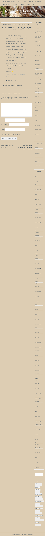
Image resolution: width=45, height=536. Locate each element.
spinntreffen (39, 515)
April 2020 (37, 232)
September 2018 (38, 273)
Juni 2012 (36, 437)
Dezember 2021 (38, 204)
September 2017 (38, 299)
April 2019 (36, 255)
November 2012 (38, 424)
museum (37, 503)
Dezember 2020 (38, 217)
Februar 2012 (37, 447)
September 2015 (38, 347)
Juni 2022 (36, 196)
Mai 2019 (36, 253)
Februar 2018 (37, 288)
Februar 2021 (37, 214)
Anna (15, 84)
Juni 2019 (36, 250)
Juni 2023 (36, 181)
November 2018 (38, 268)
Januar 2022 (37, 202)
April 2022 (37, 199)
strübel (37, 517)
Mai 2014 (36, 378)
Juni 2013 (36, 406)
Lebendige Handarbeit (22, 11)
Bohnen (36, 110)
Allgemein (37, 105)
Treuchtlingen (39, 520)
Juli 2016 (36, 327)
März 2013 (37, 414)
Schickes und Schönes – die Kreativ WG (37, 160)
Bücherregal (38, 1)
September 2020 (38, 222)
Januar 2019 (37, 263)
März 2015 (37, 360)
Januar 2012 (37, 449)
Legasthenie (37, 123)
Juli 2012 (36, 434)
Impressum (16, 4)
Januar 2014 (37, 388)
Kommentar (4, 102)
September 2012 (38, 429)
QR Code (36, 70)
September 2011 (38, 454)
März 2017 (37, 314)
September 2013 (38, 398)
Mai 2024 (36, 176)
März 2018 (37, 286)
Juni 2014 (36, 375)
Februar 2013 (37, 416)
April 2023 (37, 184)
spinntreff (38, 513)
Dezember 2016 (38, 322)
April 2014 (36, 380)
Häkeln (36, 115)
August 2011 (37, 457)
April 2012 (36, 442)
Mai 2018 (36, 281)
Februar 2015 (37, 362)
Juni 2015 (36, 352)
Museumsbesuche (24, 24)
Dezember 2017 (38, 291)
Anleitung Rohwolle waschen (25, 1)
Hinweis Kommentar (6, 4)
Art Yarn (37, 489)
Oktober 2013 (37, 396)
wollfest (38, 524)
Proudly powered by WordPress (17, 534)
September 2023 (38, 179)
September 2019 (38, 242)
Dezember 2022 (38, 189)
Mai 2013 (36, 408)
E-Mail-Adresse (5, 124)
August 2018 (37, 276)
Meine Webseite (38, 153)
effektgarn (38, 494)
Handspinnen (37, 120)
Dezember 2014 (38, 368)
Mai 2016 (36, 329)
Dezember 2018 (38, 265)
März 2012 (37, 444)
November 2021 (38, 207)
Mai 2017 (36, 309)
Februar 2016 (37, 334)
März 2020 (37, 235)
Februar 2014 (37, 385)
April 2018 (36, 283)
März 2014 (37, 383)
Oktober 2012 (37, 426)
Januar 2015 (37, 365)
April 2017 (36, 311)
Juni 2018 (36, 278)
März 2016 (37, 332)
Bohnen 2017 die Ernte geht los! (8, 145)
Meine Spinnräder (25, 4)
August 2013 (37, 401)
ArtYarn (37, 487)
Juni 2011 (36, 462)
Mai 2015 (36, 355)
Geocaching (37, 68)
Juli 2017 (36, 304)
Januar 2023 (37, 186)
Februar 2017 (37, 316)
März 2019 (37, 258)
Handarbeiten (37, 117)
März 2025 (37, 173)
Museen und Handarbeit (10, 24)
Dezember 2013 (38, 391)
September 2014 (38, 370)
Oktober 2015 (37, 345)
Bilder (36, 107)
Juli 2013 (36, 403)
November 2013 (38, 393)
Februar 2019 (37, 260)
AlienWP (32, 534)
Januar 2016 (37, 337)
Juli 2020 (36, 227)
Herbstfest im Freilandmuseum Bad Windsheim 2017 (24, 146)
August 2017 (37, 301)
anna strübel (37, 484)
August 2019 (37, 245)
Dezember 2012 (38, 421)
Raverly (36, 156)
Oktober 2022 (37, 191)
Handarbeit (38, 496)
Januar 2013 (37, 419)
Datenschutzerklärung (39, 79)
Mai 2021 (36, 212)
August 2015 (37, 350)
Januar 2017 (37, 319)
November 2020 (38, 219)
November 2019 (38, 240)
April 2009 (37, 467)
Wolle (37, 522)
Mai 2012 (36, 439)
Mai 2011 (36, 465)
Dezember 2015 (38, 339)
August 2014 (37, 373)
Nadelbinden (39, 508)
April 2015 (36, 357)
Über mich (34, 4)
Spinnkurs (37, 134)
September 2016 (38, 324)
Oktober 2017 (37, 296)
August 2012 (37, 431)
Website (3, 129)
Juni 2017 (36, 306)
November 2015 (38, 342)
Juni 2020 (36, 230)
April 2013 (36, 411)
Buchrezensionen (38, 112)
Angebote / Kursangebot (8, 1)
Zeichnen (36, 137)
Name (3, 120)
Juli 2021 (36, 209)
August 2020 (37, 225)
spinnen (37, 510)
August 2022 (37, 194)
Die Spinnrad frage (38, 86)
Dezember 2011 (37, 452)
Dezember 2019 (38, 237)
